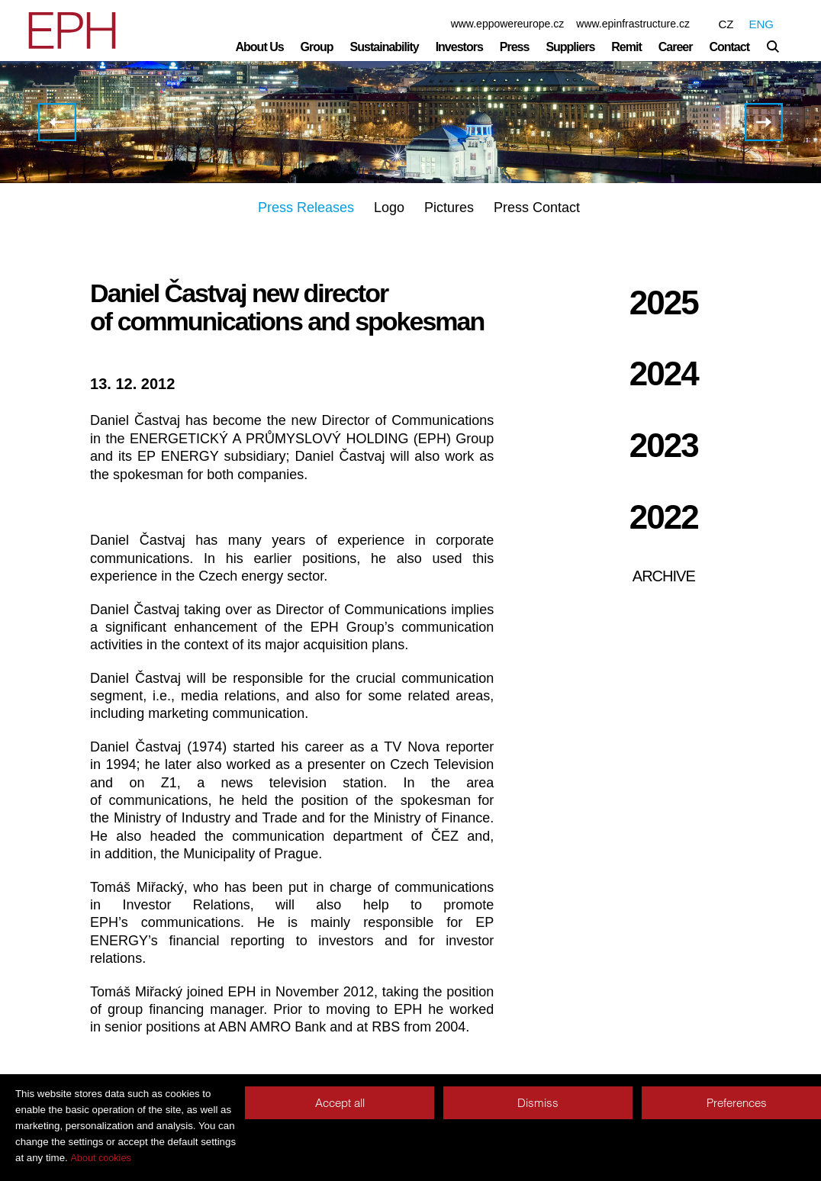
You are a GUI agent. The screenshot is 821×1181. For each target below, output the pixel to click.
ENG (761, 24)
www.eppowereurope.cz (508, 24)
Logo (389, 207)
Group (317, 46)
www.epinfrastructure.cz (633, 24)
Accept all (340, 1103)
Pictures (449, 207)
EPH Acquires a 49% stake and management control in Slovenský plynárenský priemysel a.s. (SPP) (57, 122)
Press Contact (537, 207)
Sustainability (384, 46)
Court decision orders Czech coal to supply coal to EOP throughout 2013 (764, 122)
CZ (725, 24)
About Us (260, 46)
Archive (664, 576)
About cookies (100, 1158)
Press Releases (306, 207)
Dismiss (538, 1103)
